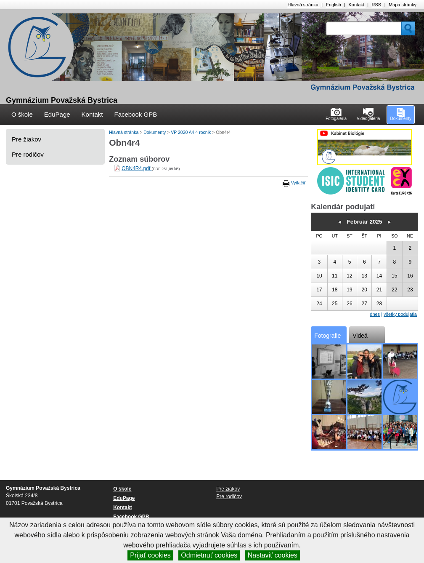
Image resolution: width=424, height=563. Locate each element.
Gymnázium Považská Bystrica (61, 100)
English (334, 4)
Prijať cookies (150, 555)
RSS (377, 4)
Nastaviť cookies (272, 555)
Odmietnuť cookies (209, 555)
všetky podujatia (400, 314)
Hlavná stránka (304, 4)
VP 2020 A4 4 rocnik (191, 132)
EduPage (57, 114)
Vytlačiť (298, 182)
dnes (375, 314)
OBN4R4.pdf (136, 168)
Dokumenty (155, 132)
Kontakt (357, 4)
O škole (22, 114)
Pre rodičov (28, 154)
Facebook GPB (135, 114)
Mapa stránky (402, 4)
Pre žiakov (26, 139)
